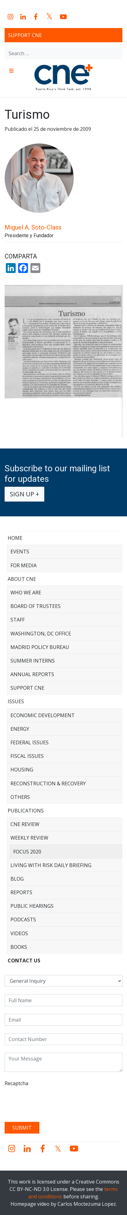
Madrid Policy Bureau (39, 647)
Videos (19, 933)
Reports (21, 892)
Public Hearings (32, 906)
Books (18, 947)
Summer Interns (32, 660)
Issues (16, 701)
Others (20, 797)
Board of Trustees (35, 606)
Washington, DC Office (40, 633)
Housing (21, 769)
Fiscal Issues (27, 756)
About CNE (22, 579)
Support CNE (25, 35)
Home (15, 538)
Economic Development (42, 715)
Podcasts (23, 919)
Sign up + (24, 494)
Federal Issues (29, 742)
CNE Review (24, 824)
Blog (17, 878)
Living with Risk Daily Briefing (50, 865)
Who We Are (25, 592)
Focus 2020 (27, 851)
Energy (19, 728)
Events (19, 551)
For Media (23, 565)
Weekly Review (29, 837)
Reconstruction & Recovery (48, 783)
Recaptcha (16, 1083)
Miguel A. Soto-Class (33, 227)
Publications (26, 810)
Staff (17, 619)
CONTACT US (24, 960)
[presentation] (51, 1102)
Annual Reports (32, 674)
